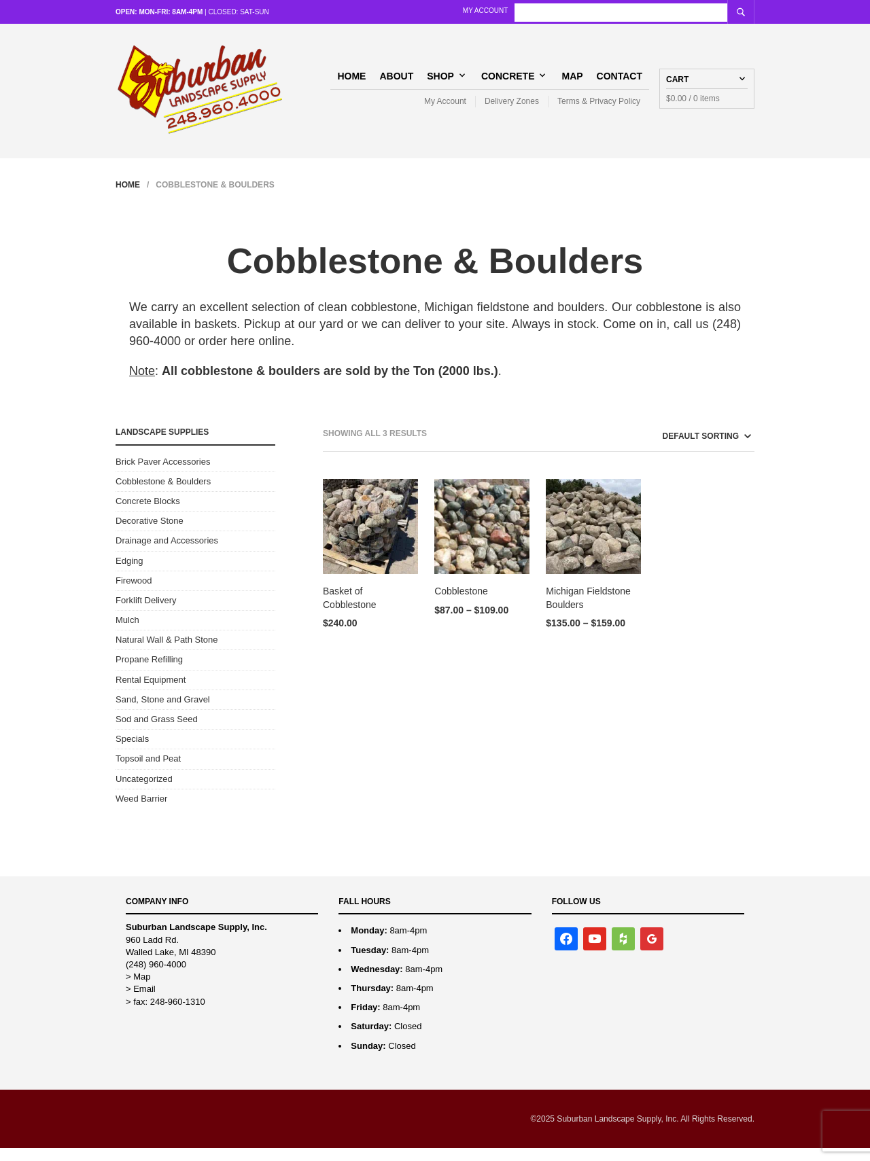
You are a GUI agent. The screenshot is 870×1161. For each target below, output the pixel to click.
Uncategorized (144, 791)
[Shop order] (682, 449)
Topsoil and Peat (148, 771)
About (396, 81)
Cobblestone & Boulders (163, 493)
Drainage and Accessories (167, 553)
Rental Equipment (151, 692)
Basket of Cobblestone (350, 611)
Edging (129, 573)
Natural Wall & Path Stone (167, 652)
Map (571, 81)
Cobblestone (461, 604)
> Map (138, 989)
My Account (585, 10)
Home (351, 81)
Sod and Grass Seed (157, 732)
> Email (141, 1002)
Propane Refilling (149, 672)
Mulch (127, 633)
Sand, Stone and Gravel (163, 712)
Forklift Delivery (146, 612)
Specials (132, 752)
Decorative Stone (150, 534)
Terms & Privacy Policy (598, 107)
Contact (619, 81)
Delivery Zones (512, 107)
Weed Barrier (141, 811)
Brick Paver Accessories (163, 474)
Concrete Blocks (148, 514)
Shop (440, 81)
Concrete (508, 81)
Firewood (134, 593)
